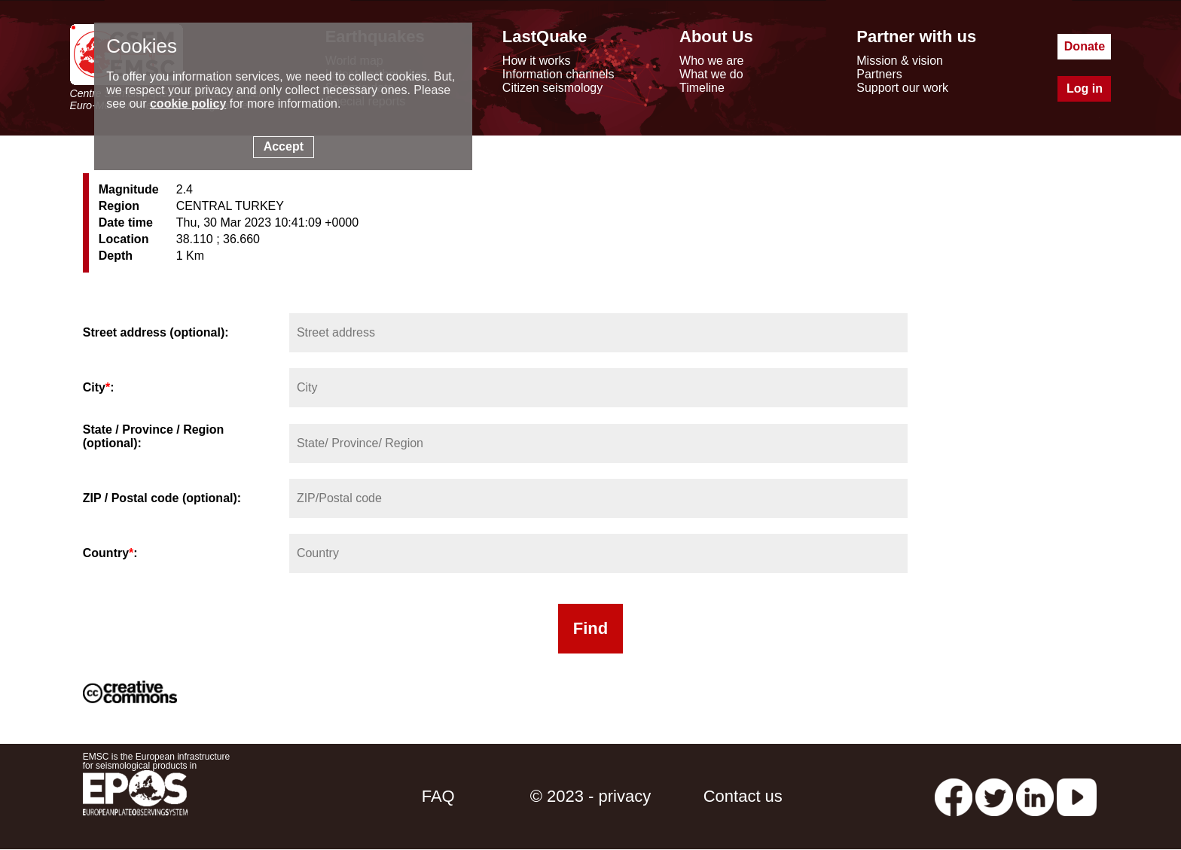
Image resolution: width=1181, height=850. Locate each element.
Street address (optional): (156, 332)
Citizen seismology (552, 87)
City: (98, 387)
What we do (711, 74)
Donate (1084, 46)
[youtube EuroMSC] (1077, 796)
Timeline (702, 87)
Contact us (743, 796)
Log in (1085, 88)
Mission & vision (899, 60)
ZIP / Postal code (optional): (162, 498)
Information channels (558, 74)
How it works (536, 60)
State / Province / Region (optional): (153, 436)
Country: (110, 553)
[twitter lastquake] (994, 796)
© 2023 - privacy (591, 796)
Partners (879, 74)
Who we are (711, 60)
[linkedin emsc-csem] (1035, 796)
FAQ (438, 796)
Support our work (902, 87)
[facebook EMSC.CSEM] (953, 796)
